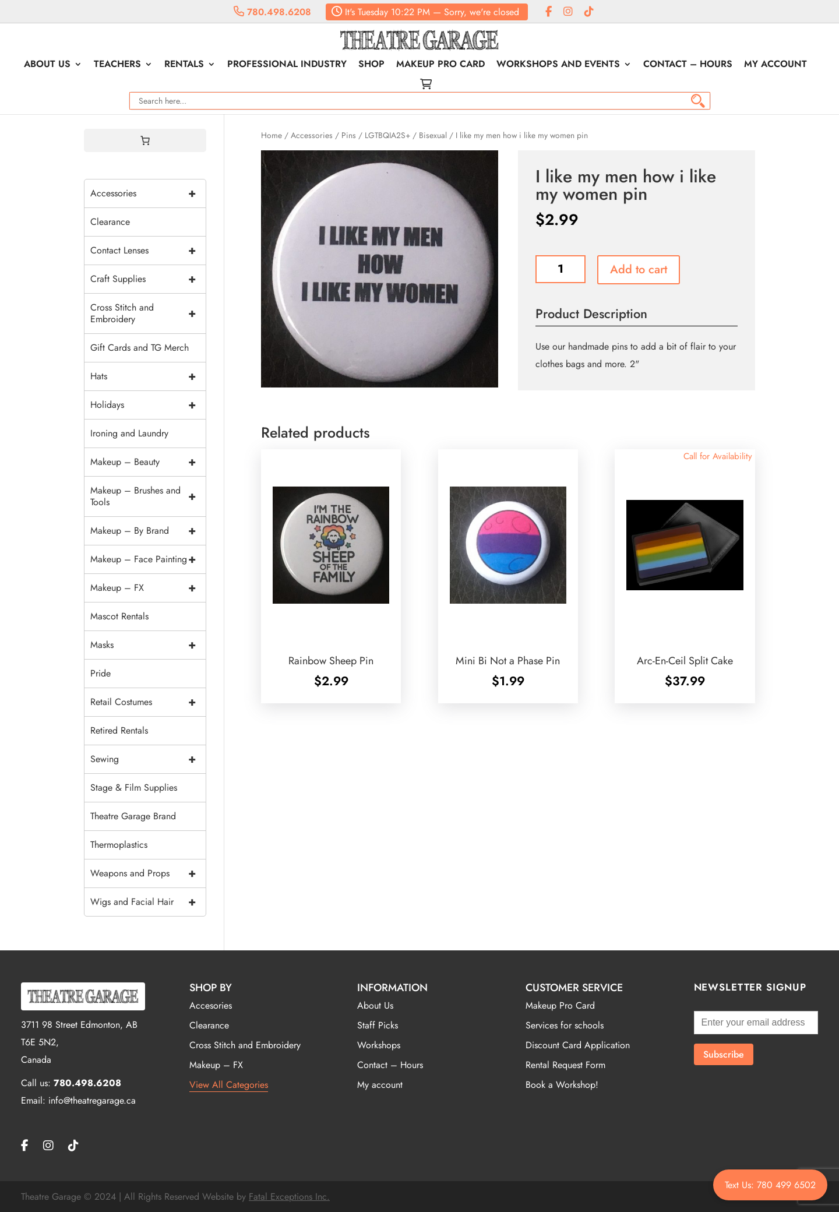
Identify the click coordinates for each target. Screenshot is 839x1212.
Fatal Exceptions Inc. (289, 1196)
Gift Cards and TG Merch (139, 347)
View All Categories (228, 1084)
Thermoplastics (118, 844)
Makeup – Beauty (148, 462)
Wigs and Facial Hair (148, 902)
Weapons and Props (148, 873)
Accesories (210, 1005)
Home (271, 135)
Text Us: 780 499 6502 (770, 1185)
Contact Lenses (148, 251)
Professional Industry (287, 65)
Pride (100, 673)
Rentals (184, 65)
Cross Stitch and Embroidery (148, 313)
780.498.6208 (272, 12)
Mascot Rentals (119, 616)
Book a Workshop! (562, 1084)
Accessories (312, 135)
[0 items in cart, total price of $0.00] (145, 140)
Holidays (148, 405)
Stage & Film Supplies (133, 787)
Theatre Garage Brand (133, 816)
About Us (47, 65)
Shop (371, 65)
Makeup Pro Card (440, 65)
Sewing (148, 759)
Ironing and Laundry (129, 433)
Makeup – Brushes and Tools (148, 496)
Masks (148, 645)
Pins (348, 135)
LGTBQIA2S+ (387, 135)
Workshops (378, 1045)
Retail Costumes (148, 702)
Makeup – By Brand (148, 531)
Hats (148, 376)
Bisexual (433, 135)
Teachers (117, 65)
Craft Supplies (148, 279)
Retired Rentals (119, 730)
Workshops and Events (558, 65)
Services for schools (565, 1025)
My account (775, 65)
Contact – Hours (687, 65)
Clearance (110, 221)
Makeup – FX (148, 588)
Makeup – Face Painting (148, 559)
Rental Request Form (565, 1065)
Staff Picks (377, 1025)
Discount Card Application (578, 1045)
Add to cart (638, 269)
